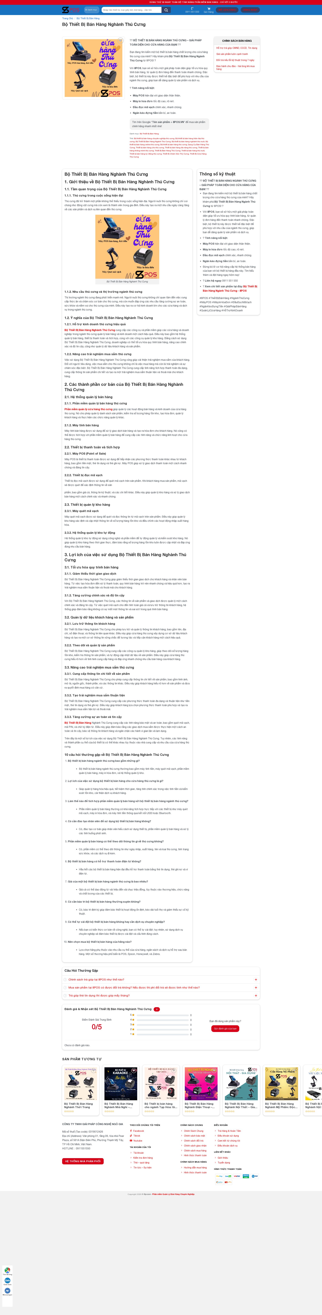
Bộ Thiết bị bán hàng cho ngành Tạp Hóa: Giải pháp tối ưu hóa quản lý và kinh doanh (161, 1105)
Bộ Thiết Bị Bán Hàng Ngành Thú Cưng (153, 141)
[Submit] (166, 10)
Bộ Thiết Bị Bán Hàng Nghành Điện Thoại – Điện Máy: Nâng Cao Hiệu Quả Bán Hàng (199, 1105)
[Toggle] (65, 979)
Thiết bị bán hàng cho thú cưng (150, 147)
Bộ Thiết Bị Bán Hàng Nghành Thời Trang (78, 1105)
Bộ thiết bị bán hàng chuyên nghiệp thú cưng (154, 138)
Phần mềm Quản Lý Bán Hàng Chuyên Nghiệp (173, 1194)
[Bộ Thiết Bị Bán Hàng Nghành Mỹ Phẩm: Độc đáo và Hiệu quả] (281, 1083)
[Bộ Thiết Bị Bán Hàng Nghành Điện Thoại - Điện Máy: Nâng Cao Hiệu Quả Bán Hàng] (201, 1083)
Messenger (7, 1292)
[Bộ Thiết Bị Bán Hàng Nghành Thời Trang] (80, 1083)
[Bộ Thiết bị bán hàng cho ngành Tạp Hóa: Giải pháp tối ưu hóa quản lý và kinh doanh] (161, 1083)
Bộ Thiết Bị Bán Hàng (88, 18)
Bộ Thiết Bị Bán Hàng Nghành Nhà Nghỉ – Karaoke (118, 1105)
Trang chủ (67, 18)
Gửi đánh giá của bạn (225, 1028)
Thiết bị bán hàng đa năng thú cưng (181, 147)
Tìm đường (7, 1271)
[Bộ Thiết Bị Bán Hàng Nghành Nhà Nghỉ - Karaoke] (120, 1083)
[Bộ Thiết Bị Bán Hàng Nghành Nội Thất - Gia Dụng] (241, 1083)
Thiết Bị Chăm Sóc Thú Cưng (176, 154)
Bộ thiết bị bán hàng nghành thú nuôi (188, 141)
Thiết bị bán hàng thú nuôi (193, 151)
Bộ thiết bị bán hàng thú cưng (173, 144)
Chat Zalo (8, 1281)
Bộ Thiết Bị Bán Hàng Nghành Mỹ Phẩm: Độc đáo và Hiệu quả (280, 1105)
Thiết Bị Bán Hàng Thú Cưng (167, 151)
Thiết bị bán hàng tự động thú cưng (146, 154)
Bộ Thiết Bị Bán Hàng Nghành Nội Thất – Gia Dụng (240, 1105)
